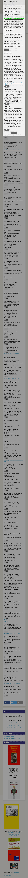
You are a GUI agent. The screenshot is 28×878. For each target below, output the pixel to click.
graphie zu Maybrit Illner (11, 353)
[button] (7, 702)
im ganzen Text (18, 24)
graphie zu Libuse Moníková (12, 378)
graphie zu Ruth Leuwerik (12, 683)
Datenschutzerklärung (9, 874)
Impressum (16, 872)
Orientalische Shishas (9, 736)
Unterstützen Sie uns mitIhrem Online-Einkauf (14, 834)
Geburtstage (7, 45)
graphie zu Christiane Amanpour (13, 150)
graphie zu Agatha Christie (12, 633)
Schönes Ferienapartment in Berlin (12, 738)
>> (17, 719)
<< (10, 719)
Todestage (16, 45)
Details (6, 67)
